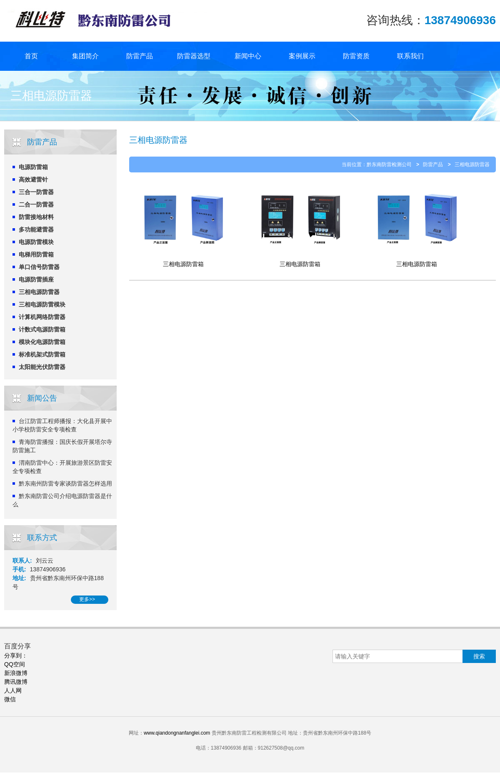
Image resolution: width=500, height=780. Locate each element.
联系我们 (410, 56)
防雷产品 (139, 56)
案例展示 (302, 56)
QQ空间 (14, 664)
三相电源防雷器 (39, 292)
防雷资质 (356, 56)
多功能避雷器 (36, 229)
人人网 (13, 690)
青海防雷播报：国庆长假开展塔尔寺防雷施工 (62, 446)
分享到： (16, 655)
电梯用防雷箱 (36, 254)
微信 (10, 699)
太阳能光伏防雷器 (42, 367)
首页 (31, 56)
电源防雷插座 (36, 279)
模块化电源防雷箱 (42, 342)
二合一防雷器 (36, 204)
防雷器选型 (193, 56)
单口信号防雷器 (39, 267)
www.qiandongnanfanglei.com (177, 733)
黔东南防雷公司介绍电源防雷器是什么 (62, 500)
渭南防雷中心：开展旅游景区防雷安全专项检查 (62, 466)
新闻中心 (248, 56)
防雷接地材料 (36, 217)
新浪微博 (16, 673)
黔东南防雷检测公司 (389, 164)
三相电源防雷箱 (183, 264)
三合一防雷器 (36, 192)
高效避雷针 (33, 179)
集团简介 (85, 56)
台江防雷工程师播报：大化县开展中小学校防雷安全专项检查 (62, 425)
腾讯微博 (16, 681)
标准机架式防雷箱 (42, 354)
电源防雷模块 (36, 242)
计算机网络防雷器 (42, 317)
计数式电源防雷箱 (42, 329)
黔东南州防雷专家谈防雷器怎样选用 (65, 483)
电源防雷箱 (33, 167)
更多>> (87, 599)
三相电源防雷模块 (42, 304)
